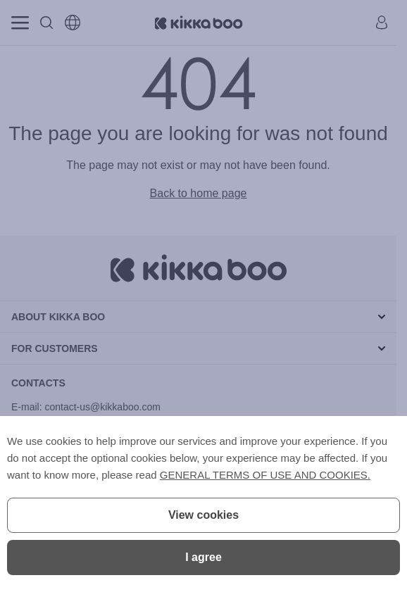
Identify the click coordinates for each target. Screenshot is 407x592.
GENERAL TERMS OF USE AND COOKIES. (265, 475)
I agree (203, 557)
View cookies (203, 515)
